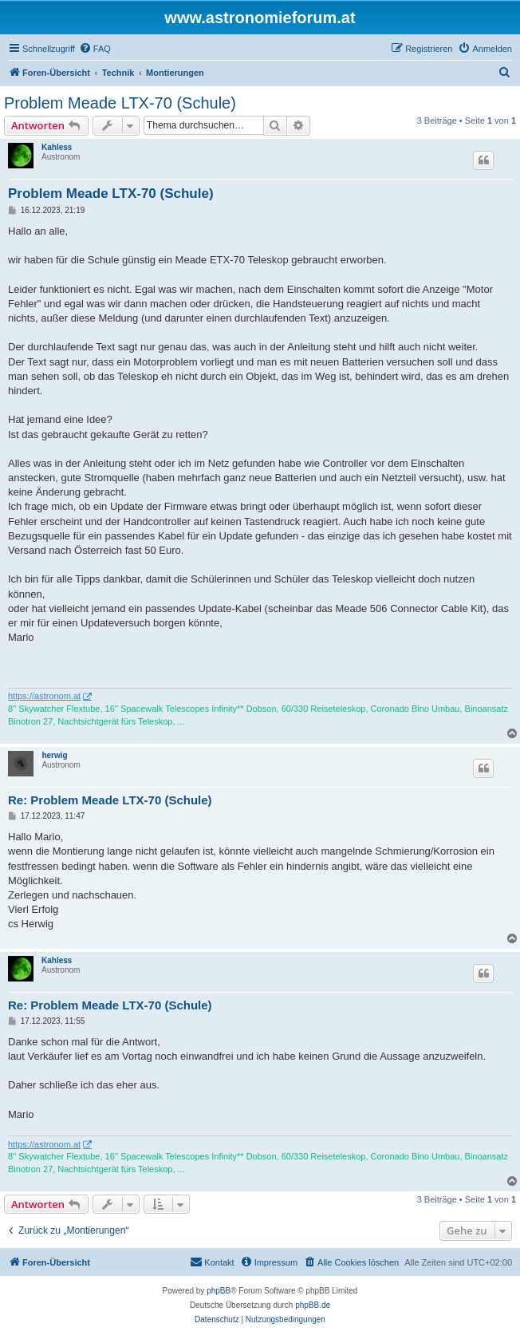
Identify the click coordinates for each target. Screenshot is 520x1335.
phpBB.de (312, 1305)
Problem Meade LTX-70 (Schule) (120, 103)
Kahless (56, 147)
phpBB (218, 1290)
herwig (54, 755)
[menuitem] (95, 48)
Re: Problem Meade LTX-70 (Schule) (110, 800)
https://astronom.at (44, 696)
